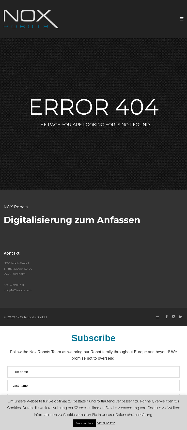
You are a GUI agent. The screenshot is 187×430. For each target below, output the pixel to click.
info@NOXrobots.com (17, 290)
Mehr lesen (106, 423)
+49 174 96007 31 (14, 285)
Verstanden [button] (84, 423)
